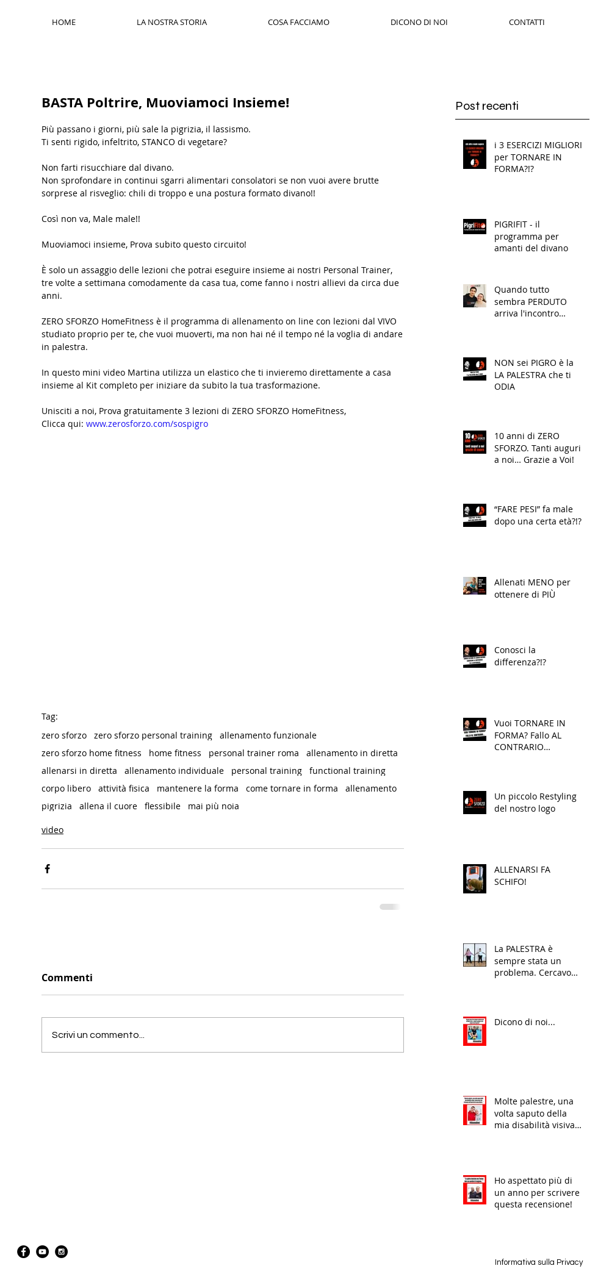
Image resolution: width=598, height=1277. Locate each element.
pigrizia (56, 806)
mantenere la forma (198, 788)
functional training (347, 770)
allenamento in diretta (352, 753)
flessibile (163, 806)
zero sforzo (64, 735)
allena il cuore (108, 806)
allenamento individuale (174, 770)
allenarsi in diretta (79, 770)
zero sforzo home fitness (91, 753)
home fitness (175, 753)
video (52, 829)
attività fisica (124, 788)
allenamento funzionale (268, 735)
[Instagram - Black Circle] (61, 1251)
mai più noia (213, 806)
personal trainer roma (254, 753)
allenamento (371, 788)
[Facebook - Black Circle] (23, 1251)
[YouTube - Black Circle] (42, 1251)
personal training (266, 770)
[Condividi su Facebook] (47, 869)
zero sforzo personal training (153, 735)
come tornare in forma (292, 788)
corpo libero (66, 788)
